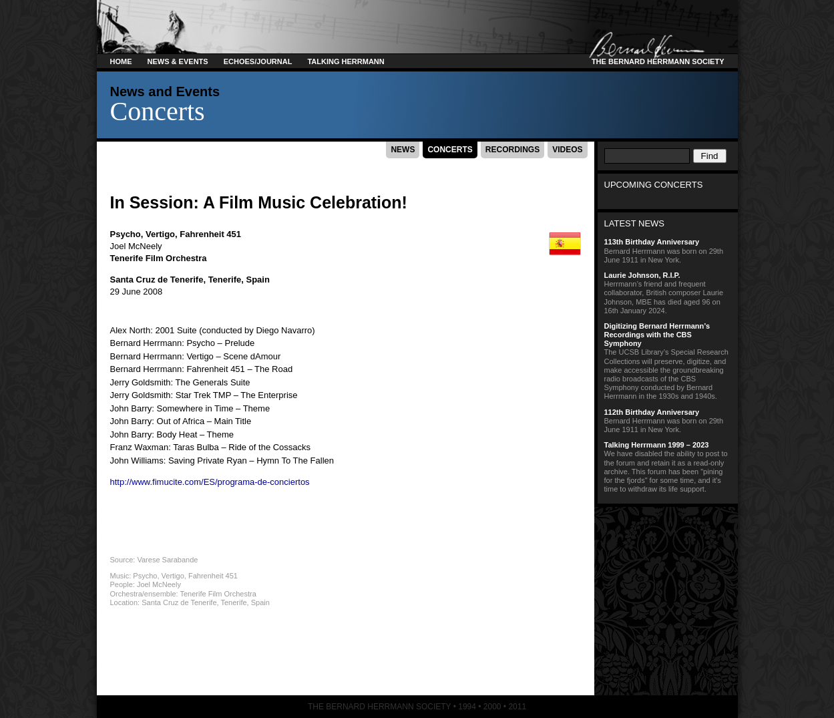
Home (121, 61)
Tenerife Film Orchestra (158, 258)
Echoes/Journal (258, 61)
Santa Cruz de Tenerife (157, 280)
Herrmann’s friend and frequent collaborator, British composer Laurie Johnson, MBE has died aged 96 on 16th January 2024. (667, 293)
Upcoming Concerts (653, 185)
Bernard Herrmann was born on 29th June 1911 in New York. (667, 250)
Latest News (634, 223)
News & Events (178, 61)
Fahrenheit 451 (210, 234)
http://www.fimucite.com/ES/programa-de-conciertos (210, 482)
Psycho (125, 234)
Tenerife (225, 280)
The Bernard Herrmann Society (656, 61)
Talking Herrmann (345, 61)
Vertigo (160, 234)
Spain (257, 280)
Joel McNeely (136, 246)
